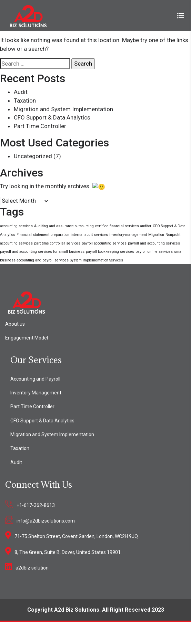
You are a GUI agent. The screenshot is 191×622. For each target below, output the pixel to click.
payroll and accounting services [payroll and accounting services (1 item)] (154, 242)
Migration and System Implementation (63, 109)
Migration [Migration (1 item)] (156, 234)
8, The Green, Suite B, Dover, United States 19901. (68, 551)
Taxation (25, 100)
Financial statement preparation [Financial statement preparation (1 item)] (43, 234)
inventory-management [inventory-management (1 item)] (128, 234)
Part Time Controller (40, 126)
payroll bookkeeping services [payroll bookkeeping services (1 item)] (110, 251)
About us (15, 323)
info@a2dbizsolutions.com (46, 520)
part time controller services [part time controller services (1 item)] (57, 242)
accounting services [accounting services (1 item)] (16, 225)
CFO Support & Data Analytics (52, 117)
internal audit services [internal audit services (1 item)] (89, 234)
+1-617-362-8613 (36, 504)
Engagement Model (26, 337)
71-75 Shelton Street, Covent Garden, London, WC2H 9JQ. (76, 536)
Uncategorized (33, 156)
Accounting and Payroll (35, 378)
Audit (21, 91)
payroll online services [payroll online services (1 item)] (154, 251)
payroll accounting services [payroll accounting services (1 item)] (104, 242)
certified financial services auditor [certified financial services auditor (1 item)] (123, 225)
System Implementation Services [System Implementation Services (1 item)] (96, 259)
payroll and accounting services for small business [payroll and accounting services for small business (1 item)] (42, 251)
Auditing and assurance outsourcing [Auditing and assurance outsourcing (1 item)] (64, 225)
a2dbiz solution (32, 567)
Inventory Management (35, 392)
